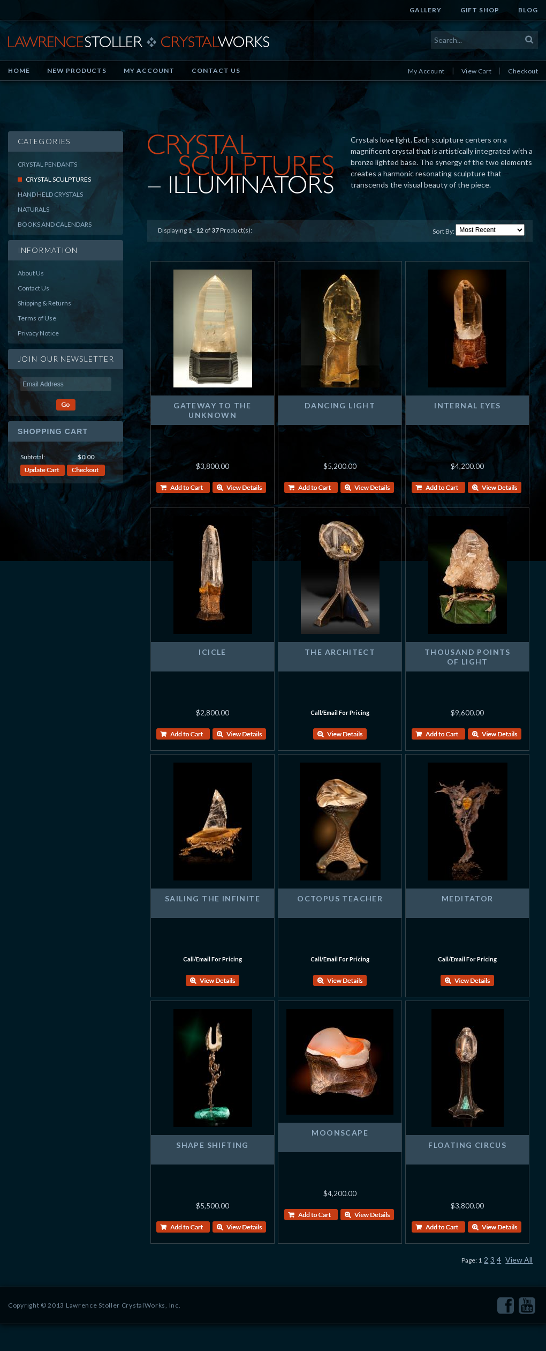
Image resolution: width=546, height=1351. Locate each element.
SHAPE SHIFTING (212, 1145)
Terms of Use (37, 318)
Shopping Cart (53, 431)
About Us (31, 273)
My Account (149, 70)
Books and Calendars (55, 224)
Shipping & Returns (44, 303)
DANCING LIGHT (340, 405)
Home (19, 70)
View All (519, 1259)
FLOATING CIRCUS (467, 1145)
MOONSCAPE (340, 1132)
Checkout (523, 71)
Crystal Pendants (47, 164)
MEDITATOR (468, 898)
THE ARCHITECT (340, 651)
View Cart (476, 71)
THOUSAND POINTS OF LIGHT (467, 656)
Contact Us (216, 70)
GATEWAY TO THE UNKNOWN (212, 410)
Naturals (33, 209)
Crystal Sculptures (58, 179)
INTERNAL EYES (467, 405)
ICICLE (212, 651)
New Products (77, 70)
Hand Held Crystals (50, 194)
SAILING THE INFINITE (212, 898)
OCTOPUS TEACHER (340, 898)
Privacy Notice (38, 333)
